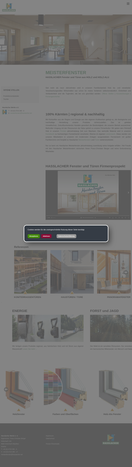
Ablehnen (46, 236)
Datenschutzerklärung (66, 236)
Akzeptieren (33, 236)
